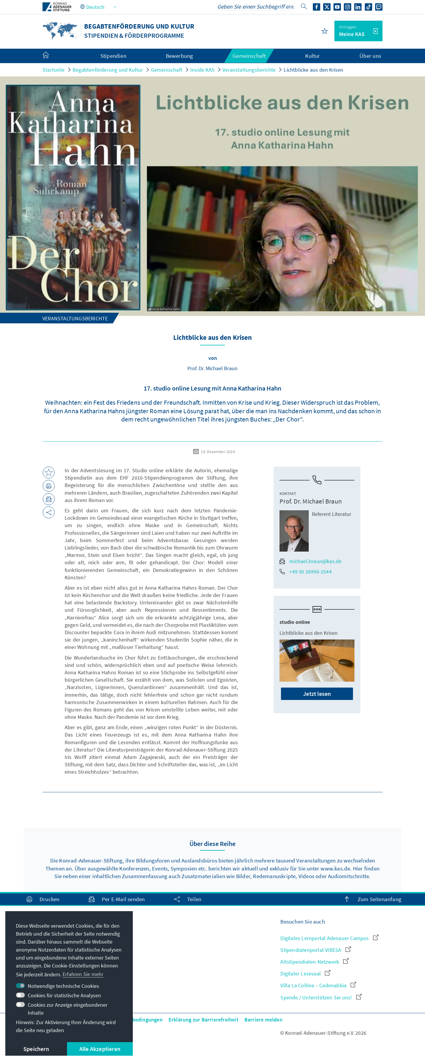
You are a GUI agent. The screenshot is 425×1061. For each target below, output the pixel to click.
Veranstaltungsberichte (249, 69)
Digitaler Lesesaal (305, 973)
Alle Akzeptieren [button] (99, 1048)
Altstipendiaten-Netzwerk (314, 961)
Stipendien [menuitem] (113, 55)
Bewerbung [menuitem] (179, 55)
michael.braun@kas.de (310, 561)
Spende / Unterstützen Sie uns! (320, 997)
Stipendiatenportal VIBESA (315, 950)
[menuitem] (51, 56)
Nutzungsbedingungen (136, 1019)
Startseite (53, 69)
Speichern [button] (36, 1048)
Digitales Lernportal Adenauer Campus (329, 938)
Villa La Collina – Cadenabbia (318, 985)
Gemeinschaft (166, 69)
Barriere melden (263, 1019)
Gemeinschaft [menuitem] (249, 55)
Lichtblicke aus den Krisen (313, 69)
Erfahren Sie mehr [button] (83, 974)
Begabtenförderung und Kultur (108, 69)
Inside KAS (202, 69)
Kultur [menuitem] (312, 55)
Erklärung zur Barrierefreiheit (203, 1019)
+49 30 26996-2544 (305, 571)
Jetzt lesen (317, 693)
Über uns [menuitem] (370, 55)
